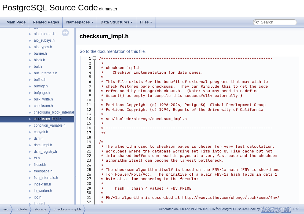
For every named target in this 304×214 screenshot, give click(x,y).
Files (146, 22)
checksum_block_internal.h (55, 112)
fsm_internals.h (46, 178)
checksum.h (43, 106)
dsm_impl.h (43, 145)
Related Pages (46, 22)
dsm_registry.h (45, 152)
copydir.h (41, 132)
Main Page (16, 22)
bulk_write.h (43, 99)
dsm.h (39, 138)
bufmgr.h (41, 86)
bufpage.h (42, 93)
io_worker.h (43, 191)
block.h (39, 60)
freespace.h (43, 171)
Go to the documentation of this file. (113, 51)
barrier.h (40, 53)
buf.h (38, 66)
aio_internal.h (44, 34)
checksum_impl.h (47, 119)
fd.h (37, 158)
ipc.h (37, 197)
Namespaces (80, 22)
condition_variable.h (50, 125)
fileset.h (40, 165)
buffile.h (40, 80)
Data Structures (117, 22)
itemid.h (40, 204)
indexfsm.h (42, 184)
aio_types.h (43, 47)
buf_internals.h (45, 73)
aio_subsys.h (44, 40)
